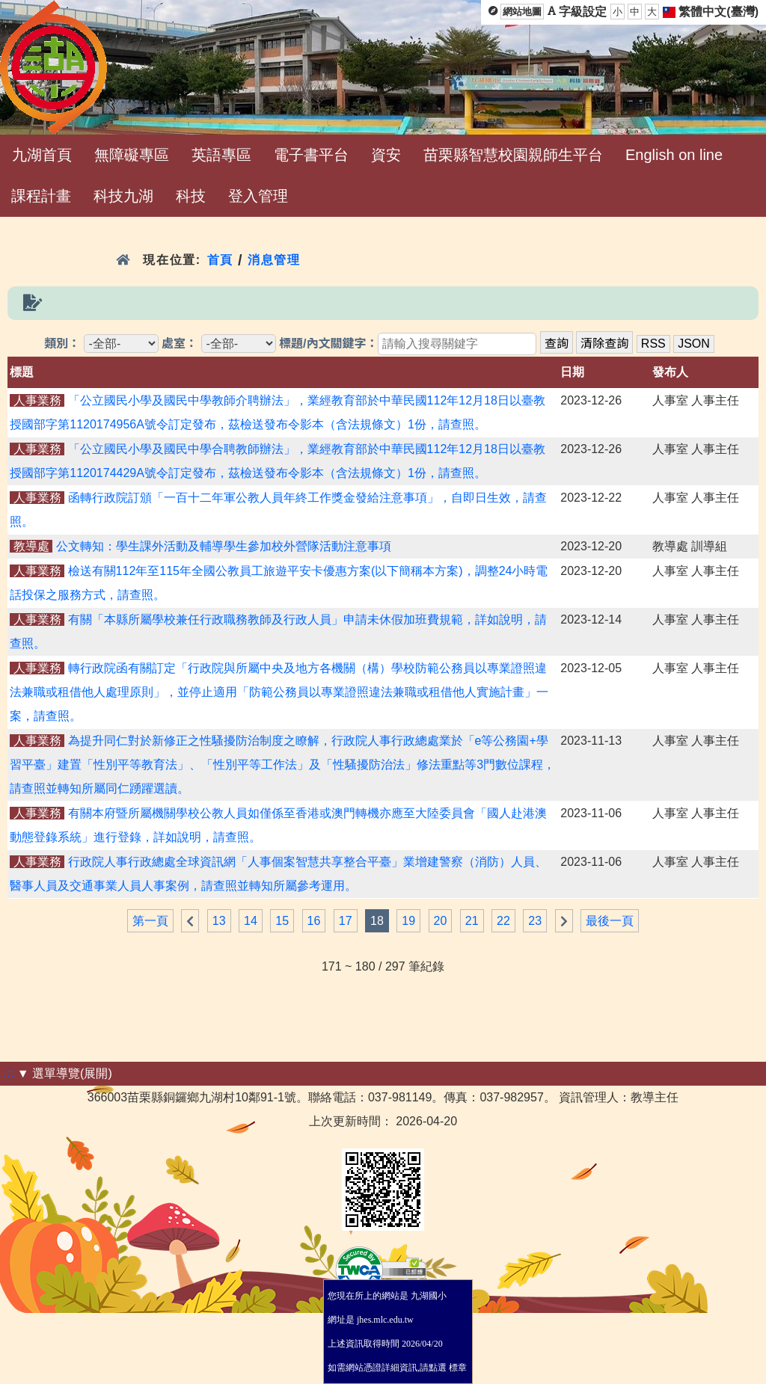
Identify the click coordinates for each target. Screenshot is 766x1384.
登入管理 (258, 196)
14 (250, 920)
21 (472, 920)
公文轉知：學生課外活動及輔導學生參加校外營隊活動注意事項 (223, 546)
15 (282, 920)
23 (535, 920)
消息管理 (274, 259)
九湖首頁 (42, 155)
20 (440, 920)
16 (314, 920)
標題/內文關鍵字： (328, 343)
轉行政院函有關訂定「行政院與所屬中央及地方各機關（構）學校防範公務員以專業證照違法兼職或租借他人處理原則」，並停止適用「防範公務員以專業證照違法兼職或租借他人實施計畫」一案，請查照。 (279, 692)
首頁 (220, 259)
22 (503, 920)
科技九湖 (123, 196)
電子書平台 (311, 155)
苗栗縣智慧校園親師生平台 (513, 155)
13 (219, 920)
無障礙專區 (131, 155)
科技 (191, 196)
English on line (674, 155)
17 (345, 920)
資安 (386, 155)
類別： (62, 343)
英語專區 (221, 155)
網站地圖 (522, 11)
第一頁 (150, 920)
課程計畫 (41, 196)
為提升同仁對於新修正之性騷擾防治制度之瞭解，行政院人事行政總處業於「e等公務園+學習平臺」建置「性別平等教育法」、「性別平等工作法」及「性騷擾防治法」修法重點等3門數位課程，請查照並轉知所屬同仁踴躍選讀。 (282, 764)
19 (408, 920)
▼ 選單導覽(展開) (64, 1073)
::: (8, 1073)
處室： (179, 343)
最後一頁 (610, 920)
